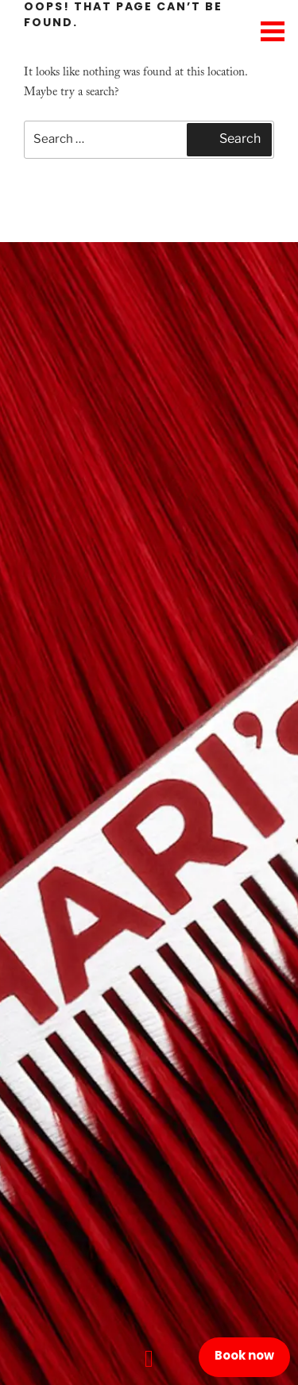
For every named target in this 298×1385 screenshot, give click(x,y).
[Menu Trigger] (272, 30)
